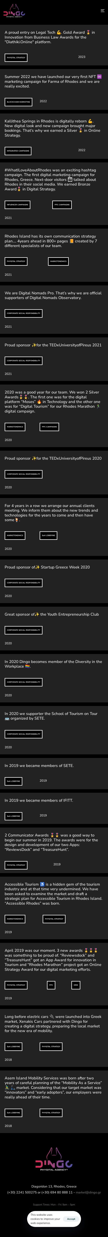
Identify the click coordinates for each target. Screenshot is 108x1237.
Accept (71, 1219)
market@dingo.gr (88, 1192)
